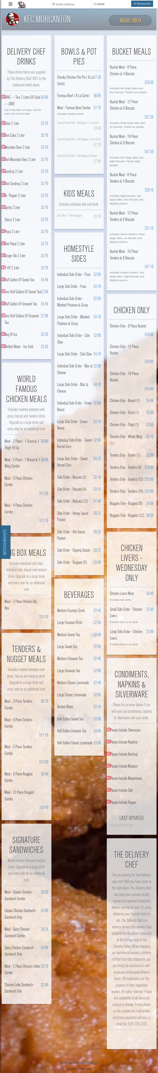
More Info (130, 20)
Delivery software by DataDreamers (79, 1069)
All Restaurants (142, 3)
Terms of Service (85, 1063)
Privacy (95, 1063)
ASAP (101, 4)
